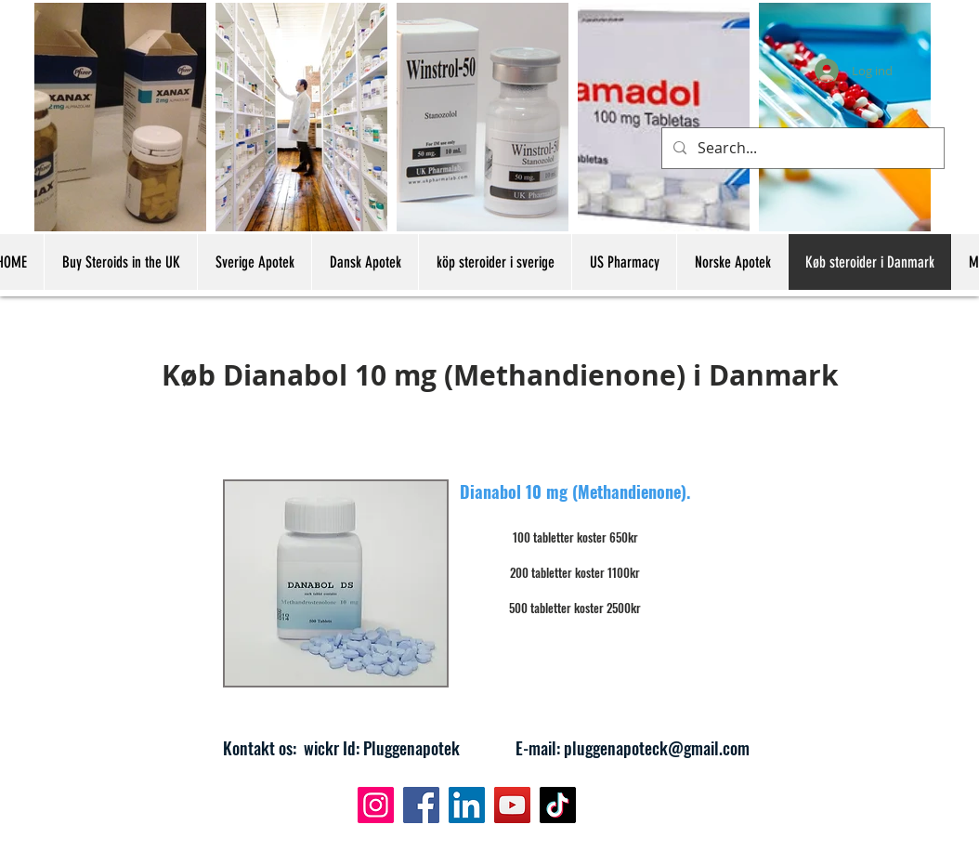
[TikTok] (558, 805)
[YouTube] (512, 805)
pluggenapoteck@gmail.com (657, 748)
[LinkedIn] (467, 805)
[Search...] (801, 148)
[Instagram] (376, 805)
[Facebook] (421, 805)
